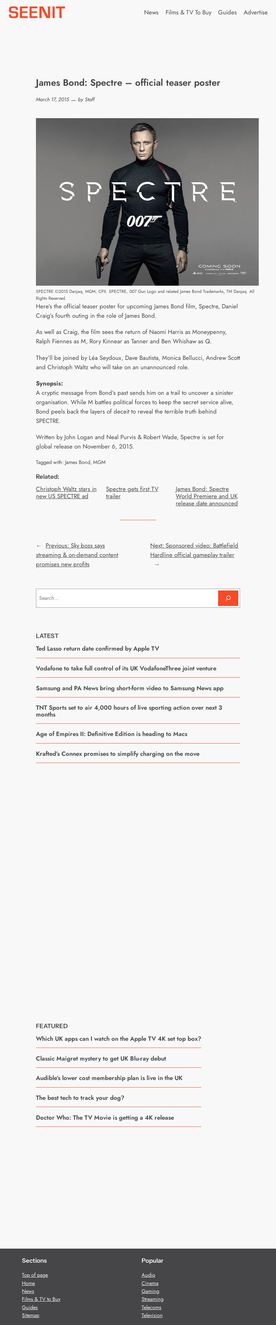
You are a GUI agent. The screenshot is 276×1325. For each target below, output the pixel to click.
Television (152, 1315)
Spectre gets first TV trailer (132, 492)
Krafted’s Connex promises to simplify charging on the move (117, 753)
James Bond (77, 462)
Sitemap (30, 1315)
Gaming (150, 1291)
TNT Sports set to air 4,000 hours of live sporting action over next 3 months (129, 711)
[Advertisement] (138, 887)
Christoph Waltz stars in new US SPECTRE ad (66, 492)
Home (28, 1283)
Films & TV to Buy (41, 1299)
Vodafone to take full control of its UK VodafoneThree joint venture (126, 668)
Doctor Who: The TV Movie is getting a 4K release (105, 1117)
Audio (148, 1275)
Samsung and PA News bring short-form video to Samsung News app (130, 688)
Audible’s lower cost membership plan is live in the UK (109, 1078)
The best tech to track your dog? (80, 1097)
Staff (90, 99)
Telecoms (151, 1307)
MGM (99, 462)
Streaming (153, 1299)
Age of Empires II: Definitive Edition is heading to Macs (111, 734)
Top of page (35, 1275)
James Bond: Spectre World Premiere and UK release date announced (207, 496)
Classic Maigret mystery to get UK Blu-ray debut (101, 1058)
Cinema (150, 1283)
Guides (30, 1307)
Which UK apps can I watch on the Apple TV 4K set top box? (118, 1038)
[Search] (228, 598)
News (28, 1291)
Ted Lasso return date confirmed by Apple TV (97, 648)
